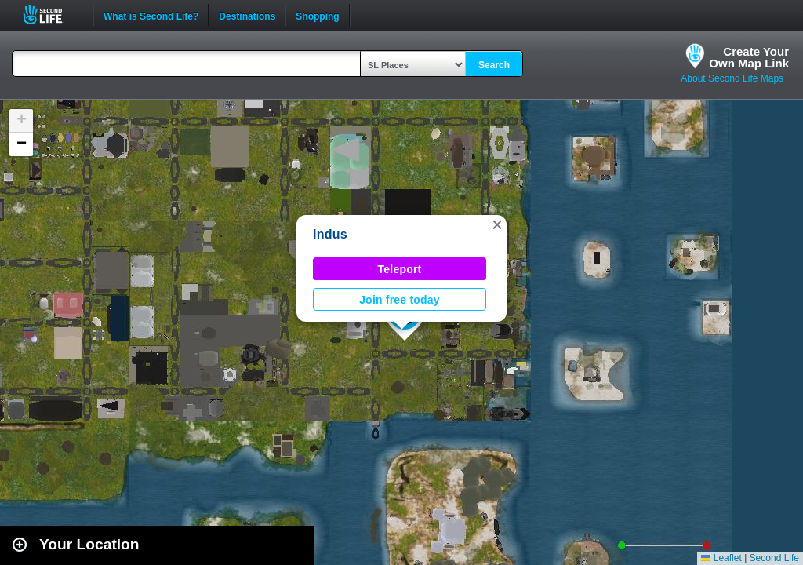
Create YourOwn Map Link (749, 57)
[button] (497, 224)
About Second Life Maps (732, 78)
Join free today (399, 299)
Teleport (400, 269)
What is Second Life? (151, 15)
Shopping (317, 15)
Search (494, 65)
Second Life (51, 14)
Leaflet (721, 557)
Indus (330, 234)
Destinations (247, 15)
